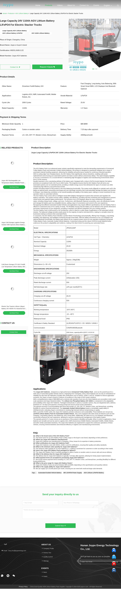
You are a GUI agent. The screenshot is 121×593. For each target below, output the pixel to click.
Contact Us (84, 5)
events (96, 5)
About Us (71, 5)
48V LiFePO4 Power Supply (72, 472)
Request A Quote (47, 67)
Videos (60, 5)
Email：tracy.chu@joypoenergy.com (13, 550)
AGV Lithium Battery (21, 13)
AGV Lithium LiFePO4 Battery (94, 472)
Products (48, 5)
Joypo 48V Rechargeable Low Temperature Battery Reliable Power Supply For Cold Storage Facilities (13, 183)
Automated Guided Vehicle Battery (50, 472)
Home (37, 5)
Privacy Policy (23, 586)
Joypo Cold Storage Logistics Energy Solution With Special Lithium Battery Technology (13, 225)
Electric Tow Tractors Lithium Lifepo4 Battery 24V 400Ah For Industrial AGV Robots (13, 309)
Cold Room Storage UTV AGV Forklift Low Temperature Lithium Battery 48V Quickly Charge (13, 267)
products (11, 13)
